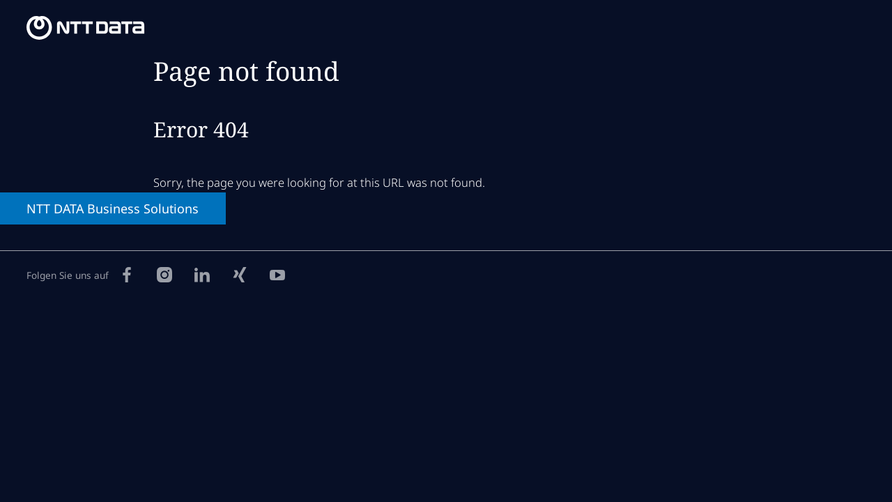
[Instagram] (164, 274)
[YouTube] (277, 274)
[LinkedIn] (202, 274)
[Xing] (240, 274)
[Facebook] (127, 274)
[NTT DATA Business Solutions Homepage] (85, 28)
